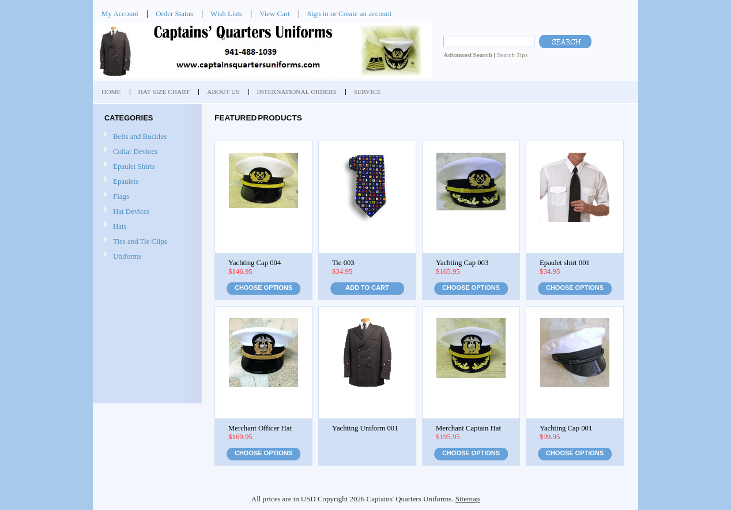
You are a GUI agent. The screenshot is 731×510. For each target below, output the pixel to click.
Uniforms (127, 256)
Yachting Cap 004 (254, 263)
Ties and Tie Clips (140, 241)
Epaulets (125, 181)
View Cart (274, 13)
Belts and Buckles (140, 136)
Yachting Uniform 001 (365, 428)
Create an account (364, 13)
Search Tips (512, 54)
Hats (120, 226)
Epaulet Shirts (134, 166)
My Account (119, 13)
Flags (121, 196)
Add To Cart (367, 287)
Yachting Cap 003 (462, 263)
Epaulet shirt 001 (565, 263)
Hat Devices (131, 211)
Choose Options (263, 287)
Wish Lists (226, 13)
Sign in (318, 13)
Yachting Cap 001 (566, 428)
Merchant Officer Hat (260, 428)
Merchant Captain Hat (468, 428)
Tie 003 (343, 263)
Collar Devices (135, 151)
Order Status (174, 13)
